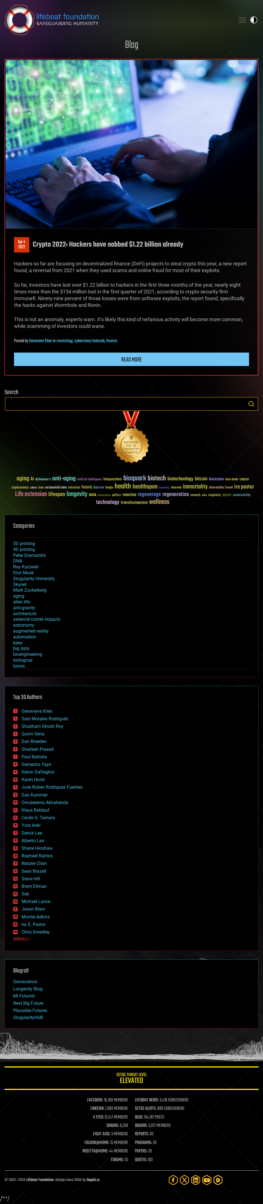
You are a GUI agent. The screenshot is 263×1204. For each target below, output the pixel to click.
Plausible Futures (30, 1010)
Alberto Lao (33, 840)
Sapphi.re (93, 1180)
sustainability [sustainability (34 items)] (241, 495)
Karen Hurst (33, 779)
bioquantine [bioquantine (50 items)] (112, 479)
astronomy (23, 625)
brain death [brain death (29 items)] (231, 479)
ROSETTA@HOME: (95, 1151)
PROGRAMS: (143, 1143)
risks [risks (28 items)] (204, 495)
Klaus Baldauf (35, 810)
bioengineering (27, 654)
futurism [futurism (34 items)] (98, 488)
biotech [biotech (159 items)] (157, 478)
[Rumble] (218, 1180)
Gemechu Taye (36, 764)
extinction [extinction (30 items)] (74, 488)
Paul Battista (34, 757)
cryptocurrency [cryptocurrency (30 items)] (20, 488)
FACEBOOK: (95, 1100)
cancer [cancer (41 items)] (244, 479)
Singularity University (34, 578)
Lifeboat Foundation (40, 1180)
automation (24, 637)
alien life (21, 602)
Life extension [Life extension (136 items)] (31, 494)
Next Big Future (28, 1003)
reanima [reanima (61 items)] (129, 494)
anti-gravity (24, 607)
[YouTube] (206, 1180)
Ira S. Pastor (34, 924)
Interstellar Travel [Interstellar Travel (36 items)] (221, 488)
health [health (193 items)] (123, 487)
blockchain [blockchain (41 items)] (216, 479)
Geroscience (25, 981)
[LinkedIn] (195, 1180)
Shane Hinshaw (37, 848)
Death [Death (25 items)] (41, 487)
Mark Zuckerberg (29, 590)
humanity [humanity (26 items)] (164, 488)
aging (18, 596)
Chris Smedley (36, 932)
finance (111, 341)
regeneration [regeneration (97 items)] (175, 494)
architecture (24, 613)
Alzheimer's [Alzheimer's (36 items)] (43, 480)
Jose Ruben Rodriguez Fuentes (52, 787)
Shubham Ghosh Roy (42, 726)
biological (22, 660)
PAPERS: (141, 1151)
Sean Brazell (34, 871)
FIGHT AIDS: (101, 1134)
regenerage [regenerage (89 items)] (149, 495)
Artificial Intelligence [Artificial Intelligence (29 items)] (89, 479)
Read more (131, 360)
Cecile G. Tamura (38, 817)
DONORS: (112, 1125)
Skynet (20, 584)
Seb (25, 894)
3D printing (24, 543)
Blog (131, 45)
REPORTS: (142, 1134)
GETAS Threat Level (131, 1079)
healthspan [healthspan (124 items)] (145, 486)
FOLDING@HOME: (96, 1143)
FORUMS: (117, 1160)
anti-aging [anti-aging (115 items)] (64, 478)
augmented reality (31, 631)
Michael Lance (36, 901)
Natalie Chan (34, 863)
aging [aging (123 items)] (22, 478)
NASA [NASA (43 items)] (92, 495)
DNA (17, 561)
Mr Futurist (24, 996)
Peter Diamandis (29, 555)
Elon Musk (23, 572)
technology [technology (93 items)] (107, 502)
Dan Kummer (35, 795)
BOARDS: (141, 1125)
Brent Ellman (34, 886)
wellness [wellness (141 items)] (159, 502)
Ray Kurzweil (26, 566)
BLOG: (139, 1117)
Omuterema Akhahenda (45, 802)
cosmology (64, 341)
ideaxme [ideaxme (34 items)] (176, 488)
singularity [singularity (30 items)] (214, 495)
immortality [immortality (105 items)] (195, 486)
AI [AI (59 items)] (32, 479)
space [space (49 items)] (226, 494)
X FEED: (98, 1117)
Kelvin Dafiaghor (38, 772)
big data (21, 648)
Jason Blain (33, 909)
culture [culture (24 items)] (33, 487)
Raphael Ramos (37, 855)
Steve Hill (31, 878)
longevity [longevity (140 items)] (77, 494)
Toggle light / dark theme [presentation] (253, 20)
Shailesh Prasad (38, 749)
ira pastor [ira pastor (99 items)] (244, 487)
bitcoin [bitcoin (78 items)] (201, 479)
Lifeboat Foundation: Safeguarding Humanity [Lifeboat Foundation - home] (117, 19)
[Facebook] (173, 1180)
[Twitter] (184, 1180)
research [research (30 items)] (195, 495)
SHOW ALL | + (21, 939)
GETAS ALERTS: (146, 1108)
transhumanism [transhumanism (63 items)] (134, 502)
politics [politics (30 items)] (116, 495)
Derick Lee (32, 833)
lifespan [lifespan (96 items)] (56, 494)
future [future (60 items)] (86, 487)
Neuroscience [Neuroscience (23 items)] (104, 495)
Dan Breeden (34, 741)
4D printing (24, 549)
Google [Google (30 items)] (109, 488)
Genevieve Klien (40, 341)
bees (17, 642)
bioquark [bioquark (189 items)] (134, 478)
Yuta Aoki (31, 825)
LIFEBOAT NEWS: (147, 1100)
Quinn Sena (33, 734)
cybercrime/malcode (89, 341)
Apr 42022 (21, 245)
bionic (19, 666)
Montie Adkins (36, 917)
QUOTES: (141, 1160)
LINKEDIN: (97, 1108)
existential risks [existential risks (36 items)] (56, 488)
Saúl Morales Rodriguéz (45, 718)
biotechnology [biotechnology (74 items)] (180, 479)
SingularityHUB (28, 1017)
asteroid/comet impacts (36, 619)
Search (251, 404)
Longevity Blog (27, 989)
